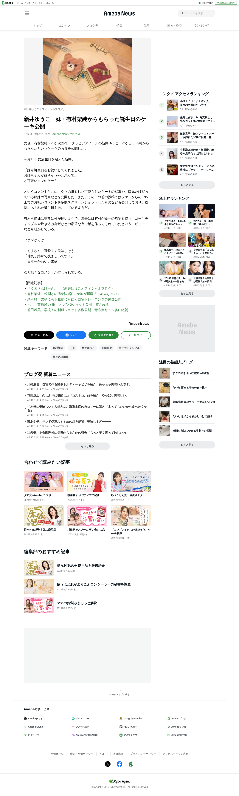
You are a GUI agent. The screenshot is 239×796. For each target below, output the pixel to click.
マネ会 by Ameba (132, 718)
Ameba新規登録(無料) (226, 2)
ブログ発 (92, 25)
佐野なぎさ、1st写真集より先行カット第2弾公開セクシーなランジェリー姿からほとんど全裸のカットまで (197, 123)
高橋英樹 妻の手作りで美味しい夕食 (194, 402)
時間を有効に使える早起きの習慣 (192, 430)
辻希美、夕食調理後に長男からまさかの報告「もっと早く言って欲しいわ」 (78, 433)
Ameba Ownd (35, 726)
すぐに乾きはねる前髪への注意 (191, 373)
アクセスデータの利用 (175, 753)
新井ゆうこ (88, 348)
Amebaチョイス (36, 718)
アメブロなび (130, 735)
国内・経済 (174, 25)
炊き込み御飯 (60, 357)
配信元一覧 (57, 753)
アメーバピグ (82, 726)
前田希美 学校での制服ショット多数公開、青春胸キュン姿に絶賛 (77, 310)
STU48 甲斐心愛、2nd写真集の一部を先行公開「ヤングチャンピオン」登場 (175, 283)
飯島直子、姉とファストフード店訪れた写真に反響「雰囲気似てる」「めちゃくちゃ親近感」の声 (197, 139)
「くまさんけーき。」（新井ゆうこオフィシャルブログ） (71, 288)
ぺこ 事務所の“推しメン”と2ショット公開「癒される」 (69, 304)
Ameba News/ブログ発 (66, 134)
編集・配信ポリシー (81, 753)
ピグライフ (33, 735)
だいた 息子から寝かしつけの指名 (192, 416)
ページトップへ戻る (119, 692)
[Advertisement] (58, 655)
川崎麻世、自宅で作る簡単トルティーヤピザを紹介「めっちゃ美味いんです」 (79, 384)
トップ (37, 25)
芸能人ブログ (207, 2)
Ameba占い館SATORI (86, 735)
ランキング (201, 25)
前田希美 (107, 348)
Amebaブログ (178, 718)
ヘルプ (103, 753)
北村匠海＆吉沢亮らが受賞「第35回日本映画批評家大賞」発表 (203, 283)
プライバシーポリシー (143, 753)
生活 (147, 25)
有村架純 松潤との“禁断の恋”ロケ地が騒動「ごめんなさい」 (73, 293)
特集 (119, 25)
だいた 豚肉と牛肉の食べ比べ (190, 387)
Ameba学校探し (179, 735)
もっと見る (87, 446)
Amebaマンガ (178, 726)
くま (72, 348)
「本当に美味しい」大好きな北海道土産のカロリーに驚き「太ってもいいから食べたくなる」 (87, 409)
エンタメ (65, 25)
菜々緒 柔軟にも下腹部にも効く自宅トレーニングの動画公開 (74, 299)
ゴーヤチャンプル (129, 348)
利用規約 (119, 753)
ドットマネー (82, 718)
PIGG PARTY (130, 726)
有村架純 (58, 348)
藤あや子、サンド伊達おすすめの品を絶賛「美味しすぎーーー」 (70, 422)
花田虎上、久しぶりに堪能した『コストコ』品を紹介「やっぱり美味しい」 (78, 395)
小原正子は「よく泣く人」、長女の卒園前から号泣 (197, 103)
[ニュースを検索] (196, 13)
